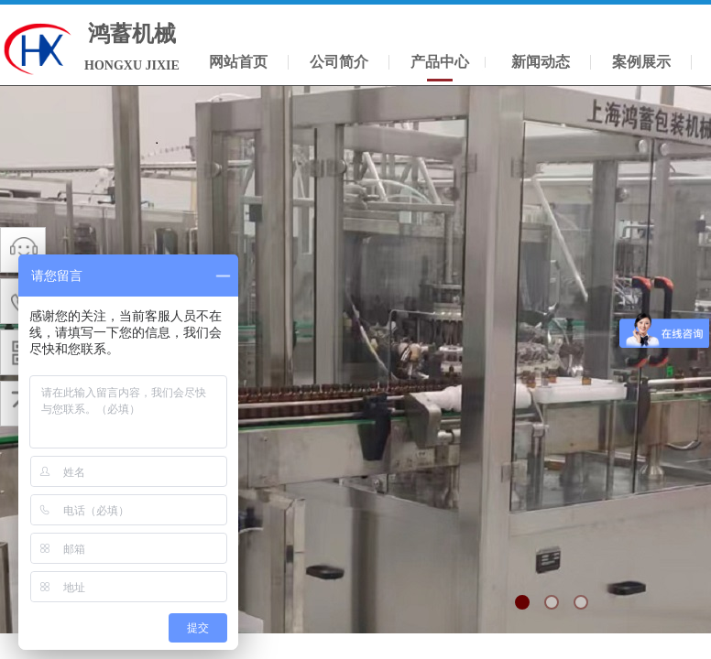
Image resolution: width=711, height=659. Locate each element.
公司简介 (339, 62)
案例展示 (641, 62)
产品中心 (439, 62)
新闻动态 (540, 62)
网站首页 (238, 62)
